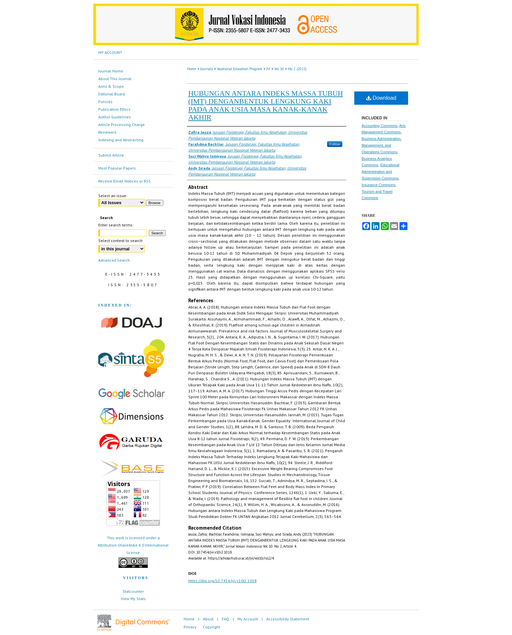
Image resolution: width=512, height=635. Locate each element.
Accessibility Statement (287, 618)
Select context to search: (120, 240)
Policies (105, 101)
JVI (268, 68)
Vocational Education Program (239, 68)
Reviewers (107, 132)
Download (381, 98)
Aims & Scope (111, 86)
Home (191, 68)
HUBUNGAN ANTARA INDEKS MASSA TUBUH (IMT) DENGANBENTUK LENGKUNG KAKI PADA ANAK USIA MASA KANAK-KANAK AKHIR (265, 105)
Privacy (190, 626)
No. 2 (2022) (297, 68)
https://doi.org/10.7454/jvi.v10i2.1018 (222, 580)
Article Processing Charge (121, 124)
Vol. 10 (279, 68)
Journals (206, 68)
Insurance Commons (378, 185)
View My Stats (133, 598)
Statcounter (133, 591)
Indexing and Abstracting (120, 139)
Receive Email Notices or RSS (124, 181)
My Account (247, 618)
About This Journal (114, 78)
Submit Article (111, 155)
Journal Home (110, 70)
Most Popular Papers (117, 168)
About (208, 618)
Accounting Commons (379, 126)
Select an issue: (112, 195)
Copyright (211, 626)
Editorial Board (111, 93)
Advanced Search (114, 260)
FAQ (225, 618)
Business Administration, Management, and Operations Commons (381, 145)
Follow (334, 144)
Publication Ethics (114, 109)
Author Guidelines (114, 116)
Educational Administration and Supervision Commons (380, 171)
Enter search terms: (115, 224)
